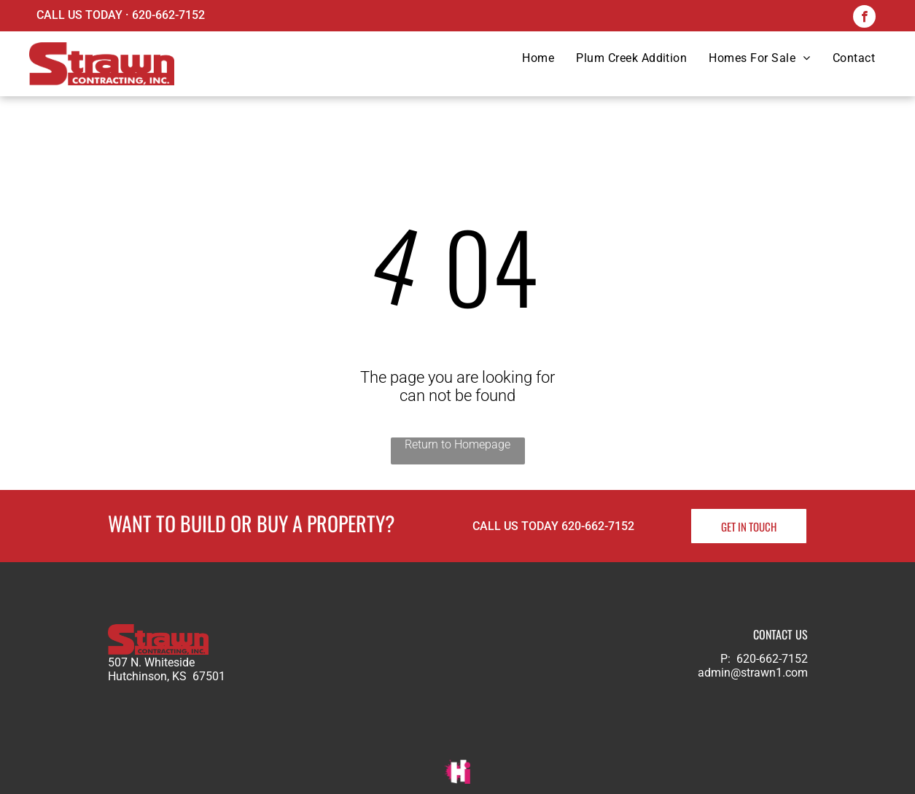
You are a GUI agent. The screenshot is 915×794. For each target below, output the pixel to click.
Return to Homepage (457, 444)
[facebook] (864, 18)
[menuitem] (538, 58)
